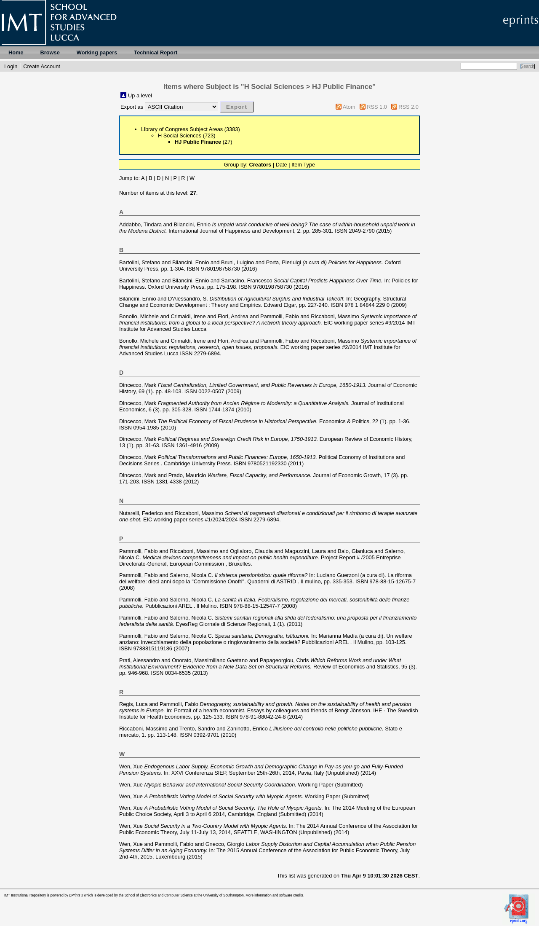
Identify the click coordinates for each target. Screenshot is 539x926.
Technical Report (155, 52)
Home (16, 52)
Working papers (97, 52)
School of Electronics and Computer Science (159, 895)
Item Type (303, 164)
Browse (50, 52)
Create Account (41, 66)
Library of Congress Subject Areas (182, 129)
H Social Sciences (179, 135)
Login (10, 66)
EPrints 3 (76, 895)
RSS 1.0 (377, 107)
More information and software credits (274, 895)
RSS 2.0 (408, 107)
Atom (349, 107)
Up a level (140, 95)
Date (281, 164)
